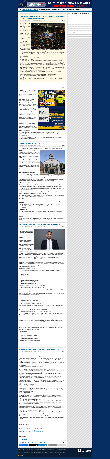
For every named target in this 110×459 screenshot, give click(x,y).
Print (63, 20)
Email (64, 20)
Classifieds (42, 9)
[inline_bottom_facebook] (23, 445)
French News (61, 9)
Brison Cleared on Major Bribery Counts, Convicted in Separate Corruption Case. (39, 224)
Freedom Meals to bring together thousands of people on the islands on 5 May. (39, 349)
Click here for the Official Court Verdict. (27, 344)
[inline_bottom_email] (52, 445)
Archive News (70, 9)
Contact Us (78, 9)
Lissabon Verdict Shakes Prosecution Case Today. (31, 143)
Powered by (85, 451)
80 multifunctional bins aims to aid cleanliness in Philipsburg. (31, 431)
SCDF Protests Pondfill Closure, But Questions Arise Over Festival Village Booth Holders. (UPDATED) (40, 430)
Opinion (48, 9)
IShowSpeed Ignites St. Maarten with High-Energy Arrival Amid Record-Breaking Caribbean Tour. (42, 17)
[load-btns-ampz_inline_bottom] (61, 445)
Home (19, 9)
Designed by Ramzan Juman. (60, 454)
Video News (54, 9)
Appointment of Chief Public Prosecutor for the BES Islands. (31, 428)
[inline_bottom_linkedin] (42, 445)
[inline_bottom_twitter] (33, 445)
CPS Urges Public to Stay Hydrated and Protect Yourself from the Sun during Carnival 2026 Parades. (39, 426)
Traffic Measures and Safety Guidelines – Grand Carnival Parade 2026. (36, 85)
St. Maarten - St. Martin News (30, 9)
